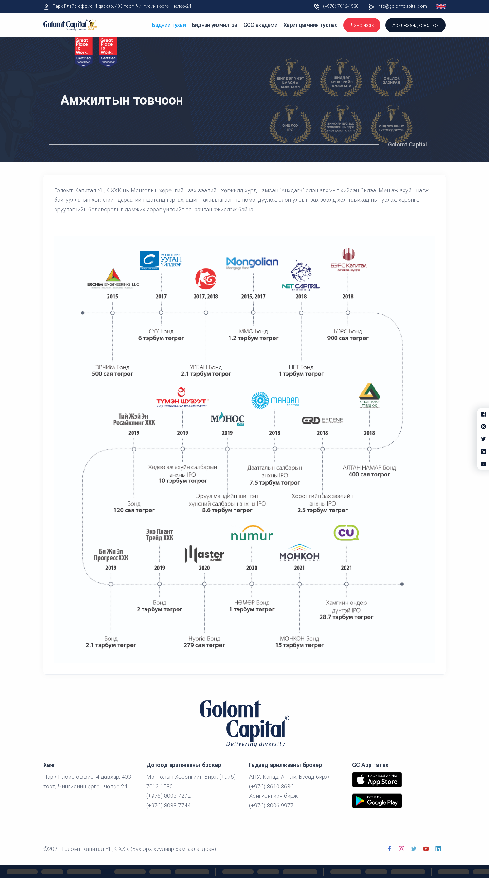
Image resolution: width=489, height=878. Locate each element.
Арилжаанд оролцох (415, 25)
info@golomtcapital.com (402, 6)
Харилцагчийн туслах (310, 25)
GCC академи (260, 25)
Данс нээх (362, 25)
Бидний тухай (169, 25)
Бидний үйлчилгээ (214, 25)
